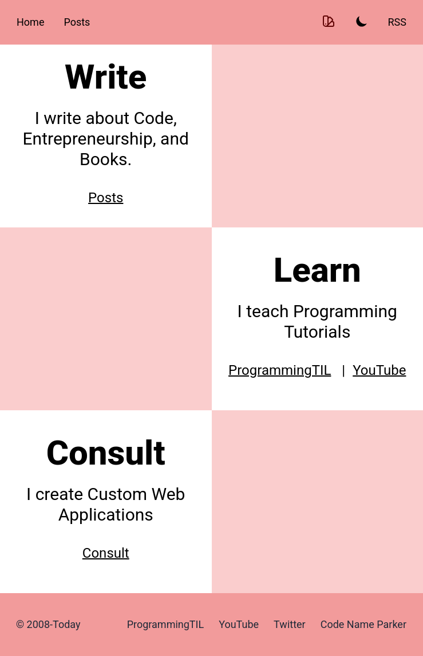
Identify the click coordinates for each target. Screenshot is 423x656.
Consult (105, 553)
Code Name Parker (363, 624)
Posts (77, 22)
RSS (397, 22)
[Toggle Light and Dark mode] (361, 22)
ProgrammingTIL (279, 370)
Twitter (290, 624)
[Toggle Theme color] (328, 22)
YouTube (379, 370)
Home (30, 22)
